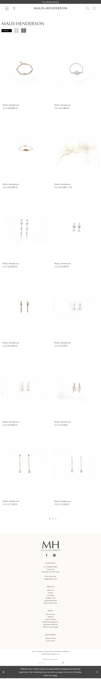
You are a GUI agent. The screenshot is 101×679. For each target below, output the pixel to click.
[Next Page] (56, 519)
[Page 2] (53, 519)
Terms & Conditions (38, 652)
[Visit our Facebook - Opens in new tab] (46, 555)
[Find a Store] (14, 8)
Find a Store (50, 641)
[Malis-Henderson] (50, 8)
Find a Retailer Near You (50, 2)
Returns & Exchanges (50, 627)
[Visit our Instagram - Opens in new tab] (54, 555)
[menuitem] (7, 8)
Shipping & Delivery (50, 625)
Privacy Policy (49, 652)
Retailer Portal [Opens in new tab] (50, 638)
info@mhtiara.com (50, 579)
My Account (50, 614)
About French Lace (50, 603)
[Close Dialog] (4, 673)
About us (50, 590)
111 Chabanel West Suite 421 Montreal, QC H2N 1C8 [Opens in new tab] (50, 569)
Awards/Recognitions (50, 622)
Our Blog (50, 595)
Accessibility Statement (62, 652)
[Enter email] (50, 663)
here (55, 676)
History (50, 593)
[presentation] (25, 69)
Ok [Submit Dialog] (96, 673)
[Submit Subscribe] (65, 663)
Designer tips (50, 598)
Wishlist (50, 617)
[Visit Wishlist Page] (94, 8)
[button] (7, 8)
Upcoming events (50, 601)
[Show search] (87, 8)
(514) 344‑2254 (50, 577)
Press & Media (50, 619)
